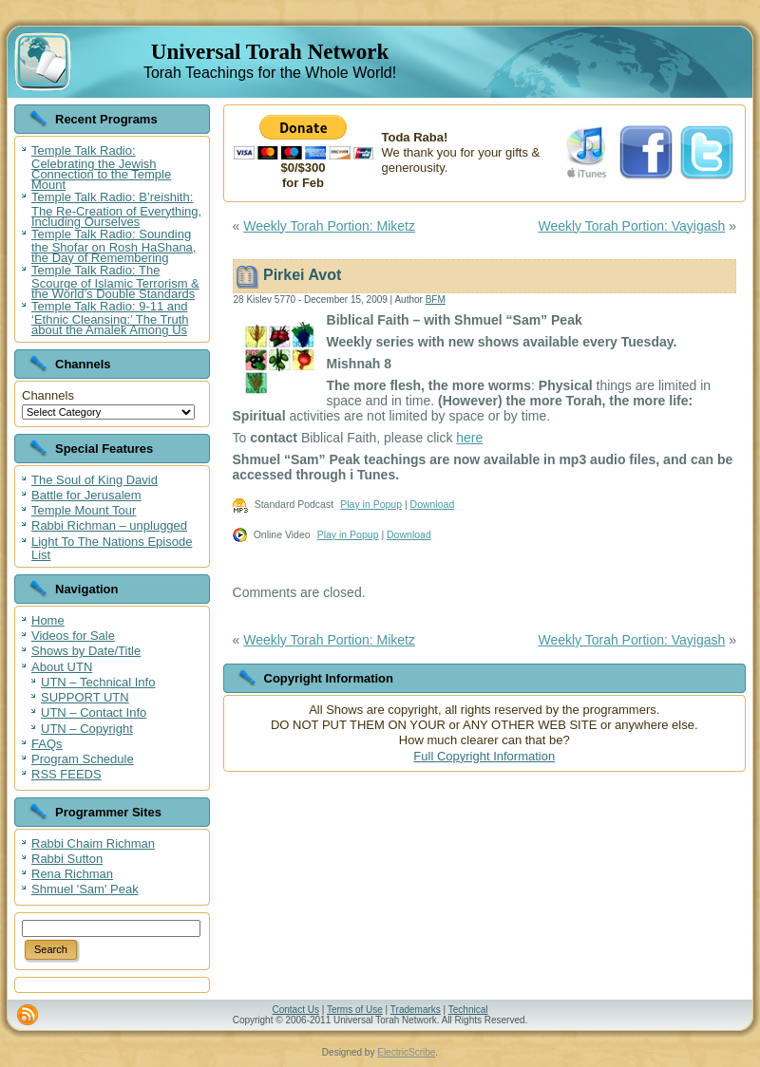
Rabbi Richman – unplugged (109, 525)
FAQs (47, 744)
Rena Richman (72, 874)
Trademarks (415, 1009)
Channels (48, 395)
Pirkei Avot (302, 275)
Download (432, 504)
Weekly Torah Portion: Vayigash (631, 226)
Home (48, 620)
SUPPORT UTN (85, 697)
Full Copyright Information (484, 756)
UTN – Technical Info (98, 682)
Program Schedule (82, 759)
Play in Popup (371, 504)
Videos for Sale (73, 635)
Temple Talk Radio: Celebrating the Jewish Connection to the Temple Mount (101, 167)
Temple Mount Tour (83, 510)
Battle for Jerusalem (86, 495)
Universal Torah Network (270, 52)
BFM (436, 299)
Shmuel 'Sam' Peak (85, 889)
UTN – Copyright (87, 728)
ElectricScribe (406, 1052)
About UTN (61, 667)
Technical (468, 1009)
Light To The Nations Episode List (111, 548)
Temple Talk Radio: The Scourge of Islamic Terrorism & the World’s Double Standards (115, 282)
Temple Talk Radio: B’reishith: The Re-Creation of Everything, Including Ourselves (116, 209)
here (469, 437)
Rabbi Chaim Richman (93, 843)
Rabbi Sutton (67, 859)
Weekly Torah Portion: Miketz (329, 226)
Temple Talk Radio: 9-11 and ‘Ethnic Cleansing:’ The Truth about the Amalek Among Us (109, 318)
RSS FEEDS (66, 774)
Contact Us (295, 1009)
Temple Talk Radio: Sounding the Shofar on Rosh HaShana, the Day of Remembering (113, 246)
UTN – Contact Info (93, 712)
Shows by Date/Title (86, 651)
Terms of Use (355, 1009)
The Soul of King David (94, 480)
